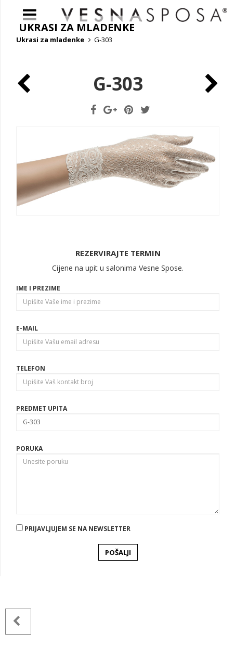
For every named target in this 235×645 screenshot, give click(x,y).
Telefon (30, 437)
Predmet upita (41, 477)
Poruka (29, 517)
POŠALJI (118, 620)
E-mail (27, 397)
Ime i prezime (38, 356)
